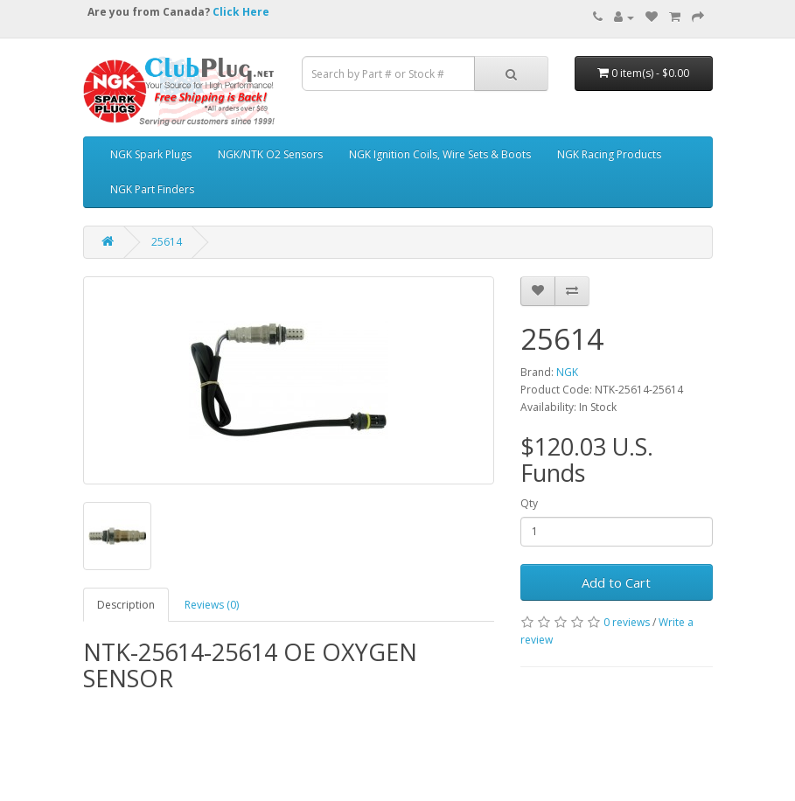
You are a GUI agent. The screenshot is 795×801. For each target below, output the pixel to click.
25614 (166, 241)
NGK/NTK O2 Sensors (270, 154)
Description (126, 604)
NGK (567, 372)
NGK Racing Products (609, 154)
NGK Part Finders (152, 189)
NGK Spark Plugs (151, 154)
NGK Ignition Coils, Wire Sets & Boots (440, 154)
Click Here (241, 11)
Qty (529, 503)
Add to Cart (616, 582)
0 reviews (626, 622)
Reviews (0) (212, 604)
